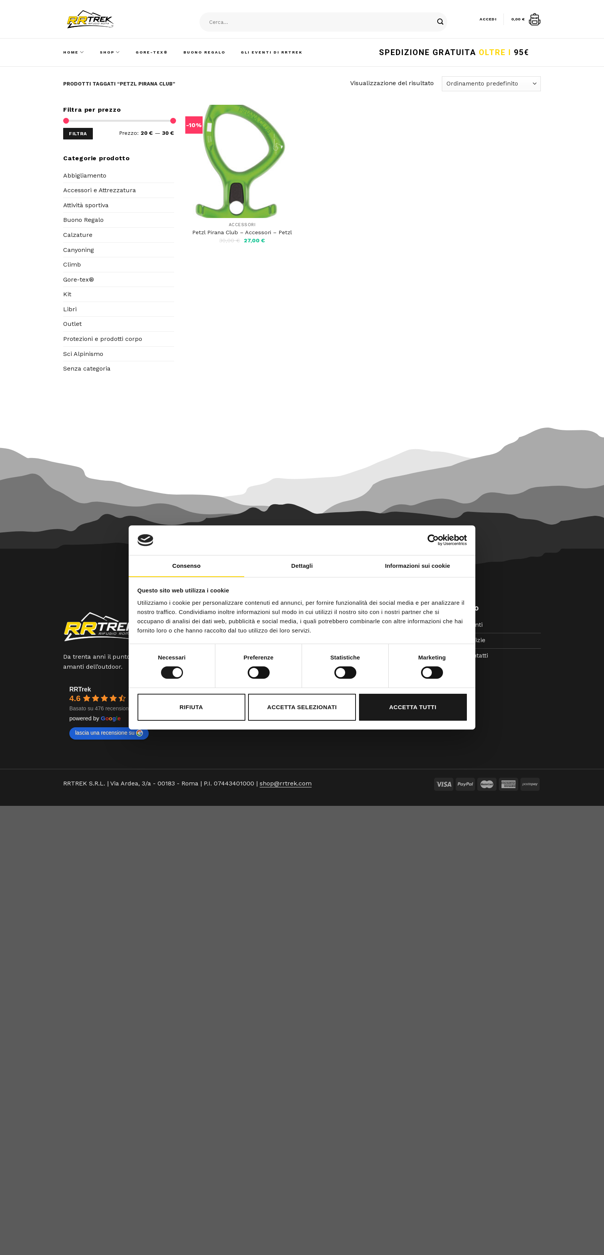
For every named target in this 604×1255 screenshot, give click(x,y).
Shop (110, 52)
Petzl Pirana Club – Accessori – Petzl (242, 232)
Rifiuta (191, 707)
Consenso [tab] (186, 565)
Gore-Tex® (152, 52)
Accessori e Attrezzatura (99, 190)
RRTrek (80, 689)
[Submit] (440, 22)
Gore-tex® (78, 279)
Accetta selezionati (302, 707)
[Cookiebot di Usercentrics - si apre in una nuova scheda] (433, 540)
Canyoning (78, 249)
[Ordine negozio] (491, 83)
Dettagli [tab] (302, 565)
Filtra (78, 133)
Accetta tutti (412, 707)
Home (73, 52)
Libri (70, 309)
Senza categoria (87, 368)
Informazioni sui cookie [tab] (417, 565)
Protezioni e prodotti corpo (102, 338)
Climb (72, 264)
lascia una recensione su (109, 733)
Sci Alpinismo (83, 353)
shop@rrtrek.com (286, 783)
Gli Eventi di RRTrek (271, 52)
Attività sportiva (86, 205)
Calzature (77, 234)
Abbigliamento (84, 175)
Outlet (72, 323)
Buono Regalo (204, 52)
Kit (67, 294)
